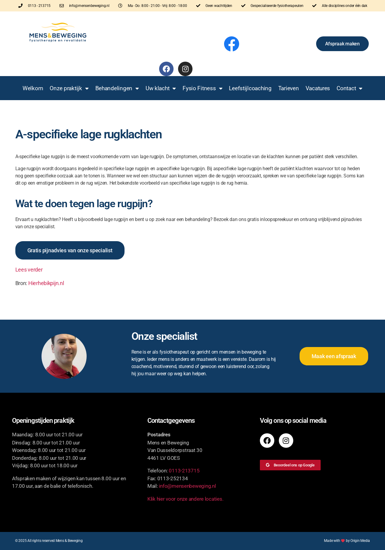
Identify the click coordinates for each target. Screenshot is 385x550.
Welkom (33, 88)
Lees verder (29, 269)
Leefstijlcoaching (250, 88)
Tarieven (288, 88)
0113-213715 (184, 471)
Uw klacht (161, 88)
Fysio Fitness (202, 88)
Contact (349, 88)
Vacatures (318, 88)
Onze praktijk (69, 88)
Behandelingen (117, 88)
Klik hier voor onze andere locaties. (185, 499)
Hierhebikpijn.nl (46, 283)
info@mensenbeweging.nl (187, 486)
